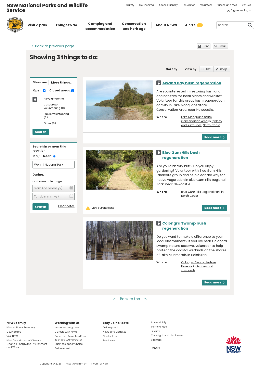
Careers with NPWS (66, 331)
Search (40, 132)
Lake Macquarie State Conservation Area (196, 119)
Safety (130, 5)
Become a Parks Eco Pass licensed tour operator (70, 337)
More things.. (61, 82)
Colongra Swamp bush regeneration (184, 226)
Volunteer (206, 5)
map (223, 69)
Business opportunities (69, 344)
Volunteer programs (67, 327)
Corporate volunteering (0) (54, 106)
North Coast (211, 125)
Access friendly (168, 5)
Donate (155, 348)
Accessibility (158, 322)
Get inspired (146, 5)
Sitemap (156, 340)
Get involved (62, 348)
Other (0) (50, 123)
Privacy (155, 331)
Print (206, 46)
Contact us (110, 336)
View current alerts (103, 207)
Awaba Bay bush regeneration (191, 83)
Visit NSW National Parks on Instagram (19, 363)
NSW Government (76, 363)
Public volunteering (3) (56, 115)
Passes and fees (227, 5)
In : (34, 156)
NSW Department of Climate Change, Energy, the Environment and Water (26, 344)
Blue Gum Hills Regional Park (200, 192)
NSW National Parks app (21, 327)
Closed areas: (61, 90)
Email (222, 46)
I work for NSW (99, 363)
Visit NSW (12, 336)
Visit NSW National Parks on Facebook (10, 363)
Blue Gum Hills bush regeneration (181, 155)
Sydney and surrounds (197, 268)
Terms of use (159, 326)
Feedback (109, 340)
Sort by (171, 69)
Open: (39, 90)
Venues (246, 5)
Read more (214, 137)
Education (189, 5)
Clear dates (66, 206)
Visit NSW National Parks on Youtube (27, 363)
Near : (47, 156)
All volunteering (54, 99)
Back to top (130, 298)
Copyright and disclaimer (167, 335)
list (208, 69)
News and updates (114, 331)
